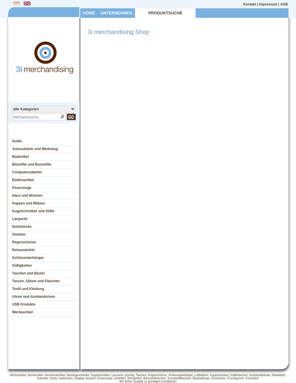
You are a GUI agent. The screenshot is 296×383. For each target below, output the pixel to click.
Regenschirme (24, 242)
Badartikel (20, 157)
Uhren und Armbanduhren (33, 297)
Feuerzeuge (21, 188)
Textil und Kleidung (28, 289)
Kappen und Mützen (28, 203)
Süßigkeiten (22, 265)
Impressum (268, 4)
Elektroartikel (23, 180)
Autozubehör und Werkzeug (35, 149)
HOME (89, 13)
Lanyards (19, 219)
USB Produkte (23, 304)
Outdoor (19, 234)
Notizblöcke (21, 227)
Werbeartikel (22, 312)
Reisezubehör (23, 250)
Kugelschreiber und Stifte (33, 211)
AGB (284, 4)
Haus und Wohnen (27, 196)
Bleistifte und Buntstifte (31, 164)
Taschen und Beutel (28, 273)
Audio (17, 141)
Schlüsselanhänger (28, 258)
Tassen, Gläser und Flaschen (36, 281)
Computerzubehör (27, 172)
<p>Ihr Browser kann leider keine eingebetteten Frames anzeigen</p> (183, 202)
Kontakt (249, 4)
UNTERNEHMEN (116, 13)
